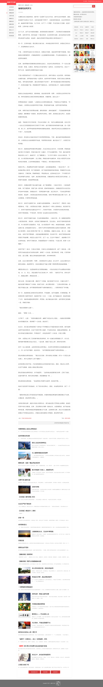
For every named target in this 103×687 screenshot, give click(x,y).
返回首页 (55, 672)
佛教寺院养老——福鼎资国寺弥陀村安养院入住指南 (86, 12)
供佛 (87, 38)
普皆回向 (76, 38)
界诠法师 (92, 47)
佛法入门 (11, 30)
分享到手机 (56, 422)
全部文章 (11, 27)
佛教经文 (11, 18)
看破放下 (87, 32)
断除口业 (92, 38)
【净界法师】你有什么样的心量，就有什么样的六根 (86, 21)
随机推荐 (11, 10)
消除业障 (92, 32)
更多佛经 (45, 672)
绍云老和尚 (87, 54)
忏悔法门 (81, 29)
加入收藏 (85, 1)
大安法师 (87, 47)
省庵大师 (87, 68)
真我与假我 (67, 418)
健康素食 (92, 35)
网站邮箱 (61, 422)
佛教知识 (11, 21)
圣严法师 (76, 54)
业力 (76, 32)
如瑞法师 (76, 68)
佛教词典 (11, 24)
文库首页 (11, 7)
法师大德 (11, 15)
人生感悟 (81, 35)
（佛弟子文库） (53, 683)
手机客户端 (66, 422)
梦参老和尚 (92, 61)
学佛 (87, 35)
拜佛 (76, 35)
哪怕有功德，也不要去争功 (80, 14)
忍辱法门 (87, 29)
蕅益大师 (87, 61)
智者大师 (92, 54)
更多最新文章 (34, 672)
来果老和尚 (76, 61)
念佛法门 (81, 38)
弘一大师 (81, 68)
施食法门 (92, 29)
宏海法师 (76, 47)
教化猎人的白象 (77, 19)
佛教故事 (11, 12)
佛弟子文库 (21, 5)
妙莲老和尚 (92, 68)
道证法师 (81, 61)
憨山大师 (81, 54)
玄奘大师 (81, 47)
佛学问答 (11, 32)
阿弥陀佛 (11, 35)
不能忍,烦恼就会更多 (26, 418)
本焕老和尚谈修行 (78, 16)
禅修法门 (81, 32)
